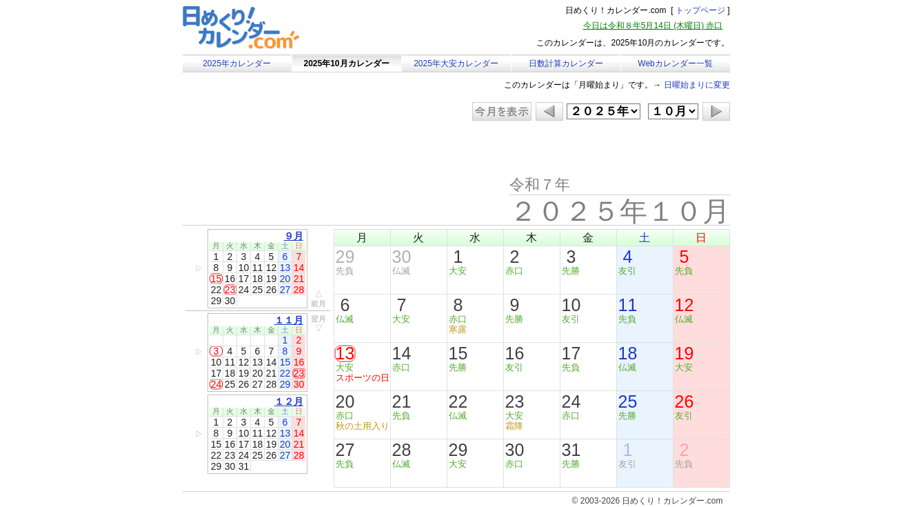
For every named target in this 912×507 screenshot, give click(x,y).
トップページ (700, 10)
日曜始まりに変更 (697, 85)
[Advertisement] (299, 148)
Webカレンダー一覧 (675, 63)
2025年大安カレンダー (456, 63)
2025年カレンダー (237, 63)
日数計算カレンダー (566, 63)
